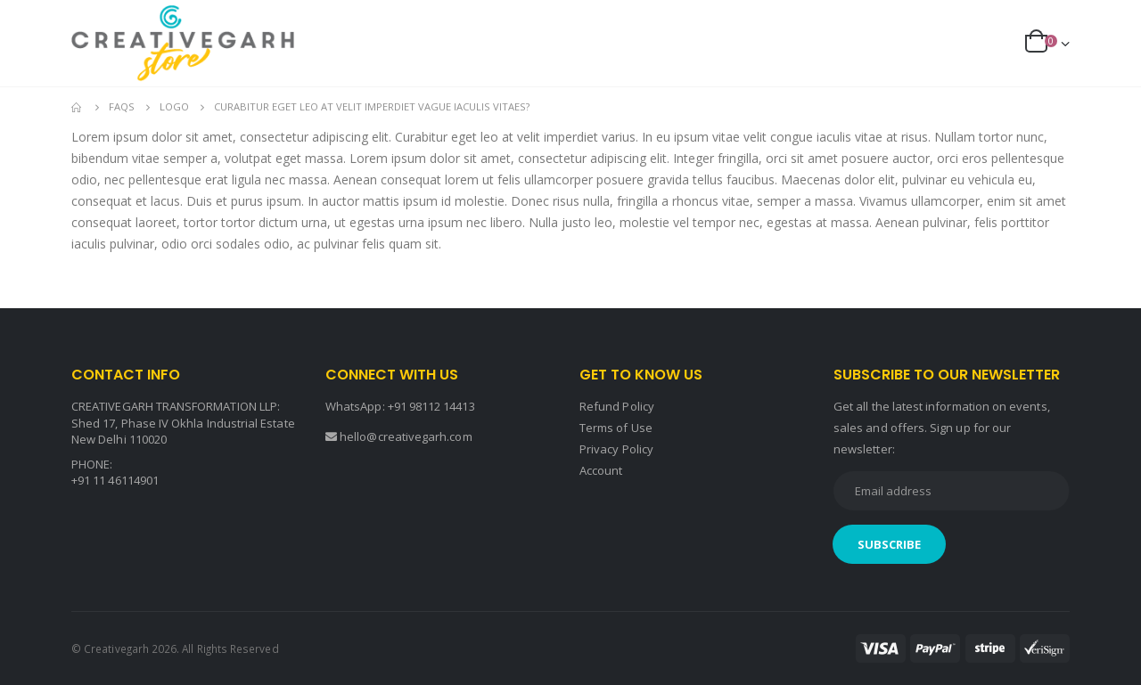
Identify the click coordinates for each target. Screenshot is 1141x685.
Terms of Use (616, 428)
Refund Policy (616, 406)
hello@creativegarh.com (406, 436)
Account (600, 470)
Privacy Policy (616, 449)
